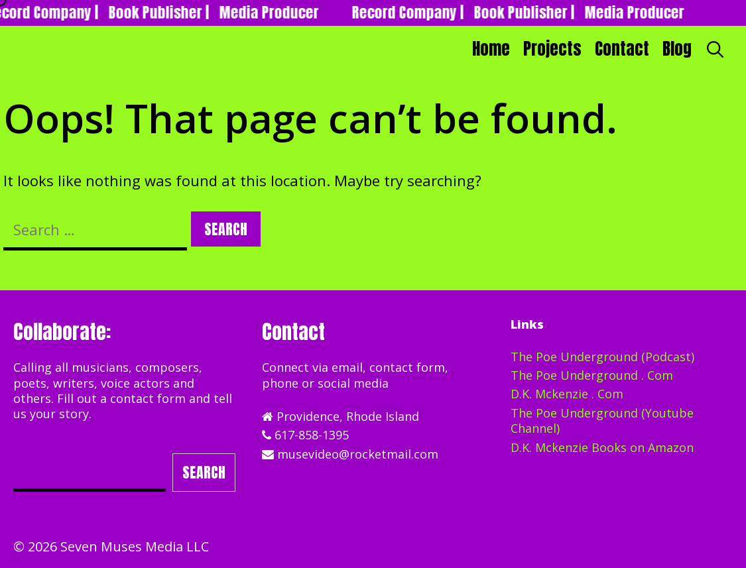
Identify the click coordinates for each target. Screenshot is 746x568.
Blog (677, 48)
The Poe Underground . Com (592, 375)
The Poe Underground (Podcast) (602, 357)
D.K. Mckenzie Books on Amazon (602, 447)
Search (203, 472)
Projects (552, 48)
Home (491, 48)
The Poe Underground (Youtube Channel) (602, 420)
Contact (622, 48)
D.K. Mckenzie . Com (567, 394)
